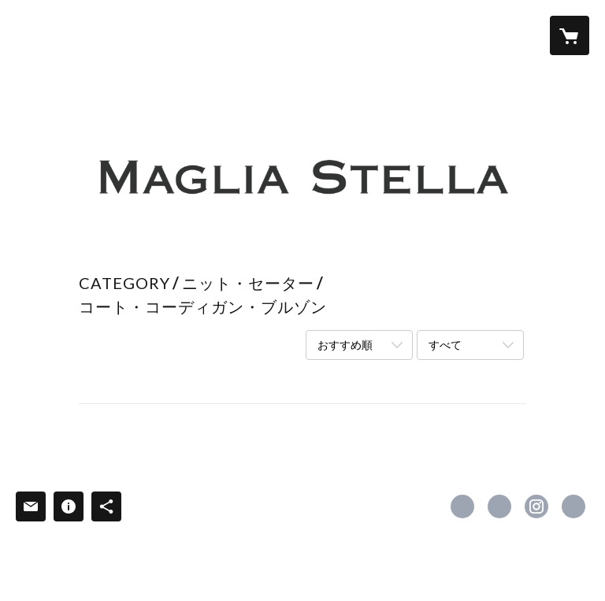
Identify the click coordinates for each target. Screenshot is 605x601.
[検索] (35, 35)
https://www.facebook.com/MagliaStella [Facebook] (462, 506)
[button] (506, 36)
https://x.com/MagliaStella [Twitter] (499, 506)
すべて (445, 344)
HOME (124, 34)
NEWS (431, 34)
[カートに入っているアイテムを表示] (569, 35)
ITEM (244, 34)
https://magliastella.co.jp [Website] (573, 506)
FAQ (381, 34)
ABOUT (186, 34)
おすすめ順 (345, 344)
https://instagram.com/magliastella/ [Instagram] (536, 506)
